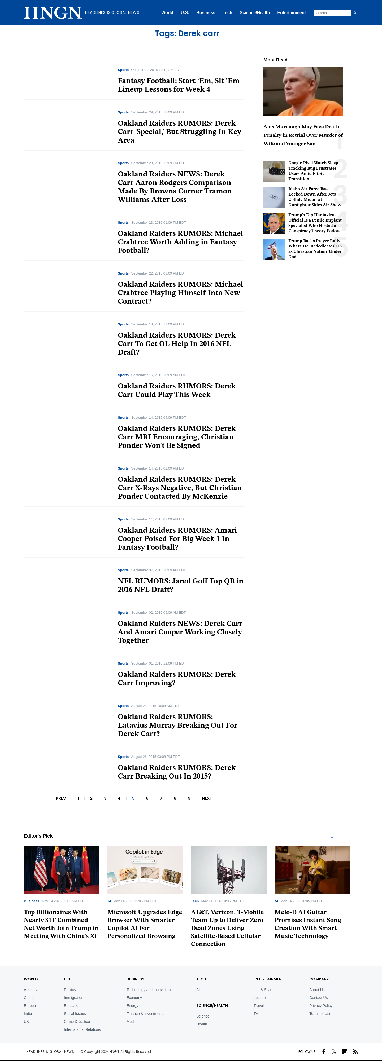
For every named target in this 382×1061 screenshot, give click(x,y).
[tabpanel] (65, 894)
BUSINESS (135, 979)
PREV (61, 798)
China (29, 998)
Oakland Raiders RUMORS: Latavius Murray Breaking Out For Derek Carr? (177, 726)
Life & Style (263, 990)
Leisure (260, 998)
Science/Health (255, 12)
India (28, 1013)
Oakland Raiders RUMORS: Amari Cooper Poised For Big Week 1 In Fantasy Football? (177, 539)
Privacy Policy (320, 1005)
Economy (134, 998)
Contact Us (318, 998)
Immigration (73, 998)
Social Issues (75, 1013)
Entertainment (291, 12)
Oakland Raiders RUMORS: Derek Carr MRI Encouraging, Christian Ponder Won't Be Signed (177, 437)
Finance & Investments (145, 1013)
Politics (70, 990)
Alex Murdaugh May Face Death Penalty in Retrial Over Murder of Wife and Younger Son (303, 136)
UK (26, 1021)
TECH (201, 979)
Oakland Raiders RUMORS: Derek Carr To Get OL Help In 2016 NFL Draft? (177, 344)
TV (256, 1013)
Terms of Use (320, 1013)
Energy (132, 1005)
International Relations (82, 1029)
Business (205, 12)
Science (203, 1016)
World (167, 12)
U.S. (185, 12)
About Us (317, 990)
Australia (31, 990)
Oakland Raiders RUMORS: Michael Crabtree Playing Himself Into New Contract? (180, 293)
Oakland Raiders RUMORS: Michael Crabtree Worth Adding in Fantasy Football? (180, 242)
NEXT (207, 798)
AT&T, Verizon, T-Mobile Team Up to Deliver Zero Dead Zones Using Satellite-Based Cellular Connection (227, 928)
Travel (259, 1005)
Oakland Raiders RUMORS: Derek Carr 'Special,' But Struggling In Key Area (179, 132)
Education (72, 1005)
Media (132, 1021)
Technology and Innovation (149, 990)
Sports (123, 70)
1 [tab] (332, 837)
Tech (227, 12)
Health (201, 1024)
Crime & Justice (77, 1021)
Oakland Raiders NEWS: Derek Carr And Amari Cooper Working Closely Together (180, 632)
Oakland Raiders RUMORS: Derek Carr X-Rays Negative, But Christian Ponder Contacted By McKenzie (180, 488)
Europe (30, 1005)
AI (109, 901)
